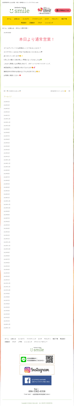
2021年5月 (7, 307)
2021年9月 (7, 293)
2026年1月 (7, 115)
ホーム (9, 19)
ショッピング (49, 23)
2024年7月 (7, 177)
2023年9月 (7, 211)
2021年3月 (7, 314)
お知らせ (17, 19)
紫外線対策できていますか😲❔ (59, 91)
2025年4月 (7, 146)
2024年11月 (7, 163)
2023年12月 (7, 201)
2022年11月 (7, 245)
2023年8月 (7, 214)
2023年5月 (7, 225)
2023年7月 (7, 218)
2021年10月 (7, 290)
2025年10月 (7, 125)
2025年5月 (7, 143)
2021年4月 (7, 310)
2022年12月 (7, 242)
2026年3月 (7, 108)
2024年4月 (7, 187)
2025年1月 (7, 156)
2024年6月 (7, 180)
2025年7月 (7, 136)
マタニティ (55, 19)
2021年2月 (7, 317)
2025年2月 (7, 153)
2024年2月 (7, 194)
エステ (47, 19)
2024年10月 (7, 166)
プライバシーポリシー (41, 341)
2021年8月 (7, 297)
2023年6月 (7, 221)
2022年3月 (7, 273)
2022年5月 (7, 266)
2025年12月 (7, 118)
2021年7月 (7, 300)
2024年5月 (7, 184)
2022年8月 (7, 256)
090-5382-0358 (37, 391)
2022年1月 (7, 280)
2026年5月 (7, 101)
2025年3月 (7, 149)
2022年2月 (7, 276)
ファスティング (37, 19)
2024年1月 (7, 197)
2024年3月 (7, 190)
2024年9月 (7, 170)
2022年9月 (7, 252)
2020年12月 (7, 324)
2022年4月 (7, 269)
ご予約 (20, 341)
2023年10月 (7, 208)
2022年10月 (7, 249)
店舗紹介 (32, 23)
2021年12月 (7, 283)
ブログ (40, 23)
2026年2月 (7, 112)
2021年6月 (7, 303)
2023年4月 (7, 228)
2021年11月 (7, 286)
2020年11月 (7, 328)
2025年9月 (7, 129)
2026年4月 (7, 105)
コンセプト (26, 19)
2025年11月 (7, 122)
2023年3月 (7, 232)
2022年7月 (7, 259)
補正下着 (64, 19)
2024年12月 (7, 160)
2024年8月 (7, 173)
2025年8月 (7, 132)
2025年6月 (7, 139)
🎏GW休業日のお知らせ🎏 (14, 91)
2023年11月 (7, 204)
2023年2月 (7, 235)
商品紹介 (23, 23)
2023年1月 (7, 238)
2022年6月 (7, 262)
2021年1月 (7, 321)
